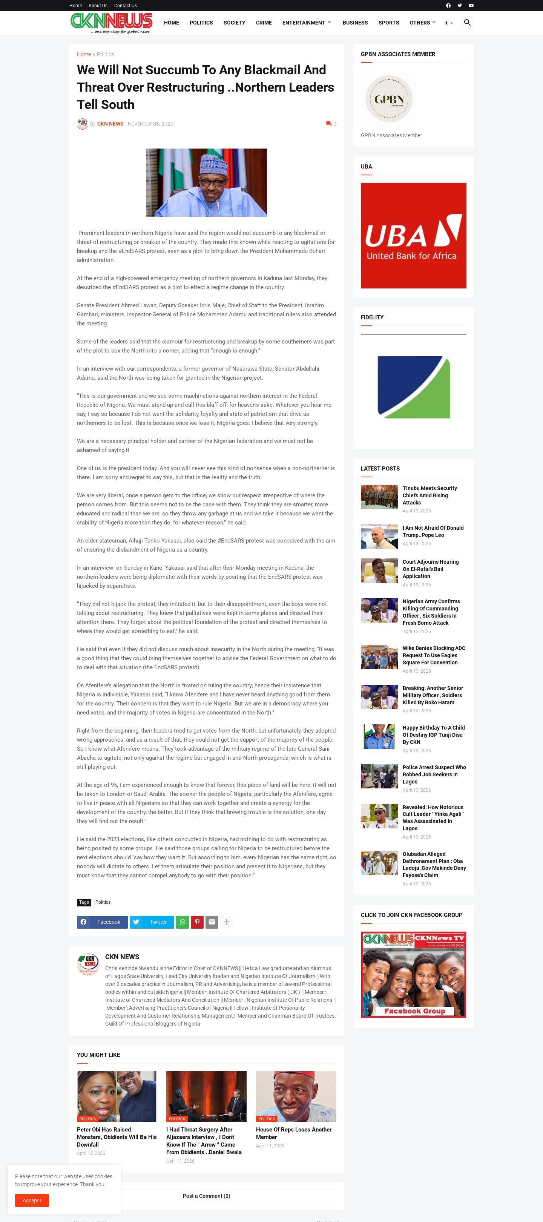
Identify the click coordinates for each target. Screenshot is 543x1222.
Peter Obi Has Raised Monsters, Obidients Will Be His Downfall (117, 1137)
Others (420, 23)
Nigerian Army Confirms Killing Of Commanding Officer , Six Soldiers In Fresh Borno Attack (431, 612)
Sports (389, 23)
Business (355, 23)
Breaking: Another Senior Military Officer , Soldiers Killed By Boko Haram (433, 695)
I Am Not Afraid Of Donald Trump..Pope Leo (433, 531)
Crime (264, 23)
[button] (449, 23)
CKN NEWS (122, 957)
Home (75, 5)
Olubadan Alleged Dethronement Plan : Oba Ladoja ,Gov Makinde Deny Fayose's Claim (434, 865)
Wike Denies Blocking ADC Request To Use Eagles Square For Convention (434, 655)
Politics (201, 23)
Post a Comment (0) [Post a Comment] (206, 1196)
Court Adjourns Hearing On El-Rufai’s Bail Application (431, 569)
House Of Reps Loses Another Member (293, 1133)
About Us (98, 5)
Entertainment (303, 23)
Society (234, 23)
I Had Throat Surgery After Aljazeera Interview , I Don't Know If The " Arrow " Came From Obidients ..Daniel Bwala (204, 1141)
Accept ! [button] (32, 1200)
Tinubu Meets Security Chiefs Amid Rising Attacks (430, 495)
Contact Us (125, 5)
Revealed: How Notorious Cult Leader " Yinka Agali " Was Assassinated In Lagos (433, 818)
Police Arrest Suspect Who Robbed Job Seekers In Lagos (434, 774)
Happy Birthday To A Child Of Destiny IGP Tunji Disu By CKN (434, 735)
